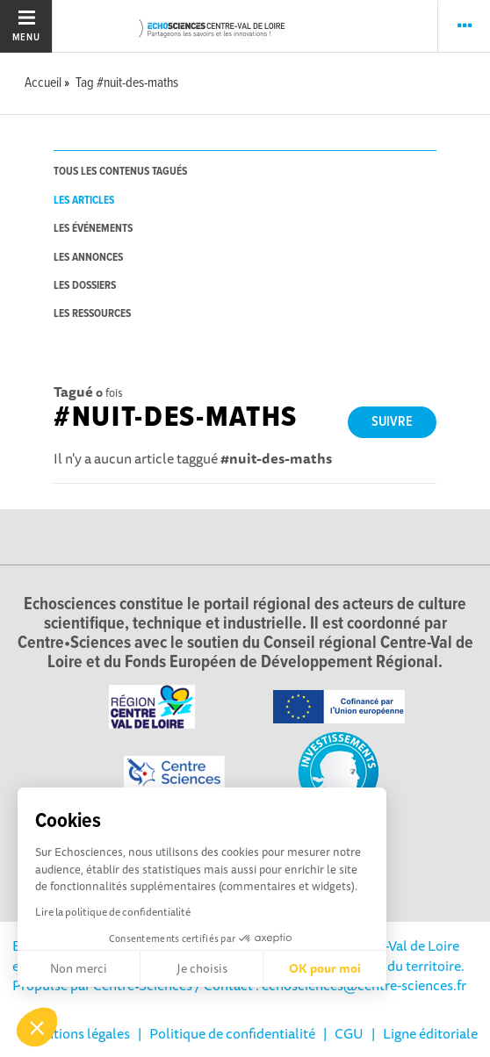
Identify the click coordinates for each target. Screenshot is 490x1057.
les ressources (92, 313)
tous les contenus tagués (120, 171)
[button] (37, 1027)
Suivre (392, 422)
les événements (93, 228)
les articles (84, 200)
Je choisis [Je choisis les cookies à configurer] (202, 968)
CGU (349, 1033)
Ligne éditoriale (430, 1033)
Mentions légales (78, 1033)
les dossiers (85, 285)
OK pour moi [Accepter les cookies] (325, 968)
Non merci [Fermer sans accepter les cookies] (78, 968)
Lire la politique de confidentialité (113, 911)
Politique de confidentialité (232, 1033)
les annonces (88, 257)
